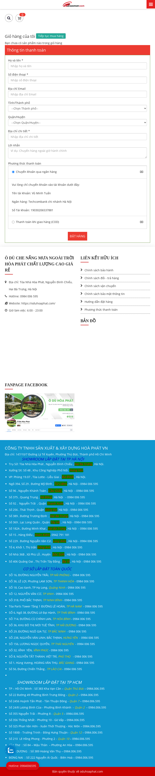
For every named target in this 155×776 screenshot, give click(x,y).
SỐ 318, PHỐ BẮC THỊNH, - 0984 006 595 (45, 600)
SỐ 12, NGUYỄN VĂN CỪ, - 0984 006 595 (41, 594)
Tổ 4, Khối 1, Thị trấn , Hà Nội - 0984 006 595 (45, 547)
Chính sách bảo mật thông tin (105, 294)
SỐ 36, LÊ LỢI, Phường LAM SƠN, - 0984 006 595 (51, 581)
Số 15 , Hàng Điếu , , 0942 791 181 (39, 535)
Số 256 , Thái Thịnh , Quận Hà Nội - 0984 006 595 (48, 510)
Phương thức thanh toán (24, 163)
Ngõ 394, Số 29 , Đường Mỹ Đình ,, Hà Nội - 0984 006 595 (53, 484)
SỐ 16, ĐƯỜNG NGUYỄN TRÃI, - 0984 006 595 (49, 575)
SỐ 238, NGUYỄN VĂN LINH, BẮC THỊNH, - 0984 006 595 (54, 638)
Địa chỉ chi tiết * (19, 131)
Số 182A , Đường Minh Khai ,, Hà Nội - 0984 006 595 (53, 528)
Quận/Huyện (16, 117)
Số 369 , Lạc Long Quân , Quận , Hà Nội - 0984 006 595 (50, 522)
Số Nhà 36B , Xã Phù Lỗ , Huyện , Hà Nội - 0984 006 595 (52, 554)
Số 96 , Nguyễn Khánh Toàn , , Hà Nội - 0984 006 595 (51, 491)
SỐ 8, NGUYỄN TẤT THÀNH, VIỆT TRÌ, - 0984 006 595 (50, 656)
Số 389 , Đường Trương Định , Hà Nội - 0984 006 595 (54, 516)
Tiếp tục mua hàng (51, 36)
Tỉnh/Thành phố (19, 103)
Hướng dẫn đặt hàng (99, 302)
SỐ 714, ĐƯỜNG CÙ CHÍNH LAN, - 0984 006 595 (50, 619)
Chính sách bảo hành (99, 270)
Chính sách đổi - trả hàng (102, 278)
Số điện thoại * (18, 74)
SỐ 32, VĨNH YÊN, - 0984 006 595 (39, 650)
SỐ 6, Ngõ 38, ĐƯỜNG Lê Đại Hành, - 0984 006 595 (52, 612)
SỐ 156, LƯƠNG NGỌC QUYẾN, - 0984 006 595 (52, 644)
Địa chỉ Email (17, 89)
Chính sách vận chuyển (100, 286)
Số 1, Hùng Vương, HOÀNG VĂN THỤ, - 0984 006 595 (51, 663)
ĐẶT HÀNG (77, 236)
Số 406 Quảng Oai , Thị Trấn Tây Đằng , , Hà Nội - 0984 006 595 (55, 561)
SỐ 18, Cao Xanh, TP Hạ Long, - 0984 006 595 (47, 587)
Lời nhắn (14, 145)
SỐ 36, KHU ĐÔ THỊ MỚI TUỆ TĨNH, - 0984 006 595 (52, 625)
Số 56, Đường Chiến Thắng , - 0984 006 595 (45, 669)
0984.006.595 (96, 688)
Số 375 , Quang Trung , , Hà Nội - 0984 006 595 (47, 497)
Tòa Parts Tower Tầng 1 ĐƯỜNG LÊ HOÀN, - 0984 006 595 (56, 606)
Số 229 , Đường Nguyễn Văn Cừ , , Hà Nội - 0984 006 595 (53, 541)
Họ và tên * (15, 60)
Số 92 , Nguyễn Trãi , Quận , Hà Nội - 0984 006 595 (52, 503)
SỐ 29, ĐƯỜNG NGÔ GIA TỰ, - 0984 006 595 (47, 631)
